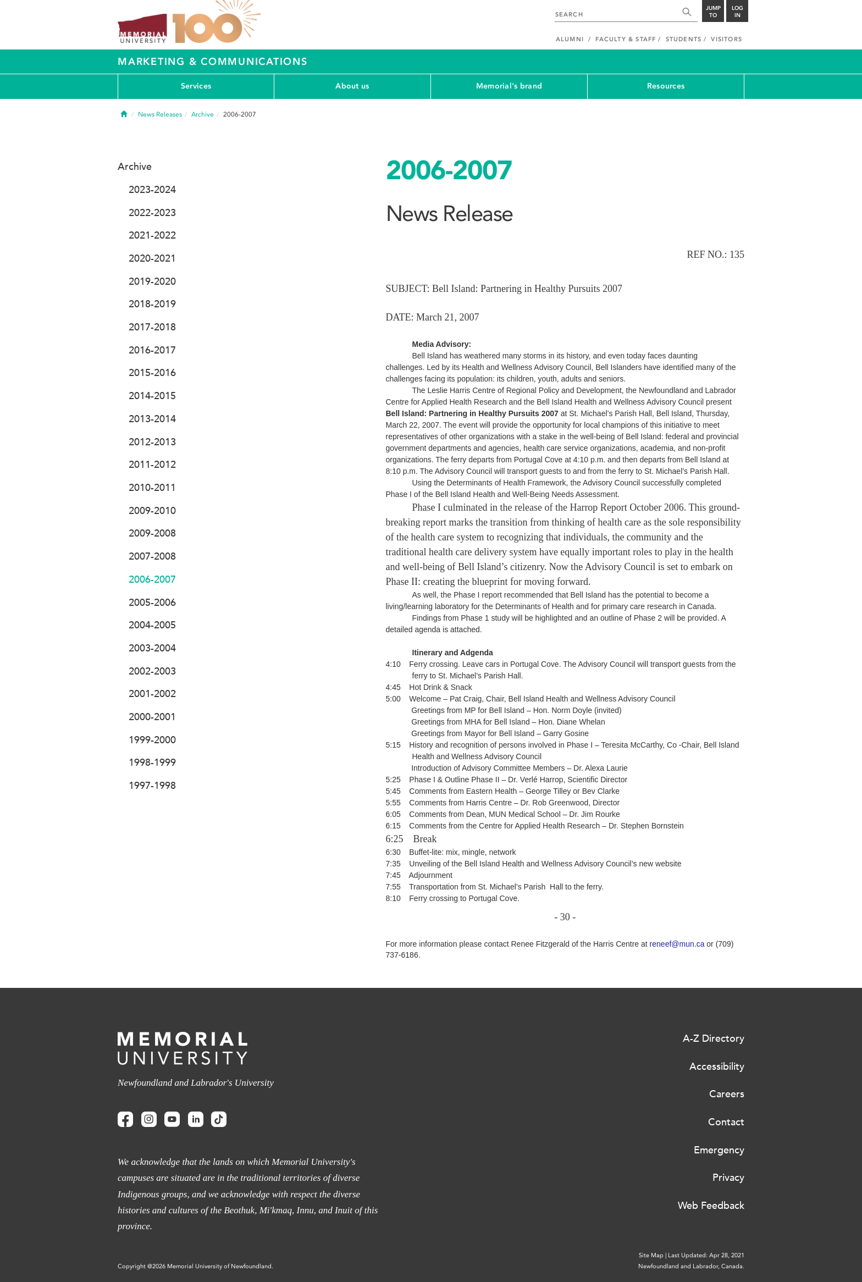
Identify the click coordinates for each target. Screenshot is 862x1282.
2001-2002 (152, 694)
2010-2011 (152, 488)
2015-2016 (152, 373)
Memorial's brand (509, 86)
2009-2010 (152, 511)
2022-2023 (152, 213)
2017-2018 (152, 327)
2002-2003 (152, 671)
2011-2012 (152, 464)
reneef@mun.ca (677, 944)
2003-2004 (152, 648)
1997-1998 (152, 786)
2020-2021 (152, 258)
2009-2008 (152, 533)
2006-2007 (152, 579)
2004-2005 (152, 625)
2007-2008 (152, 556)
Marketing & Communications (213, 62)
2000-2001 (152, 717)
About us (352, 86)
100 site (216, 22)
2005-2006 (152, 602)
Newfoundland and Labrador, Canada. (691, 1266)
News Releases (160, 114)
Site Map (651, 1255)
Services (196, 86)
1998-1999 (152, 762)
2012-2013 (152, 442)
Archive (202, 114)
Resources (666, 86)
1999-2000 (152, 740)
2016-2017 (152, 350)
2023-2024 (152, 190)
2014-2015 (152, 396)
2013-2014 (152, 419)
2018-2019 (152, 304)
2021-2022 (152, 235)
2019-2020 (152, 281)
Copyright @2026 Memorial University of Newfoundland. (195, 1266)
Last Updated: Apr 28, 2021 (706, 1255)
